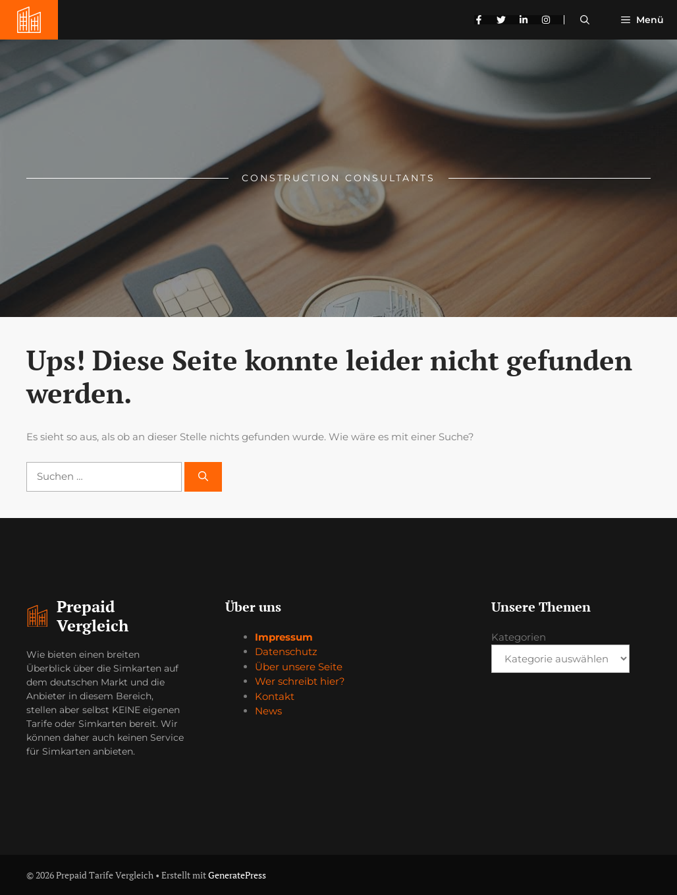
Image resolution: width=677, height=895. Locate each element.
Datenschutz (286, 651)
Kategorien (518, 637)
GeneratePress (237, 875)
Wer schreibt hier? (300, 681)
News (268, 711)
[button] (584, 20)
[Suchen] (203, 477)
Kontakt (274, 696)
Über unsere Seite (298, 666)
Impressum (284, 637)
